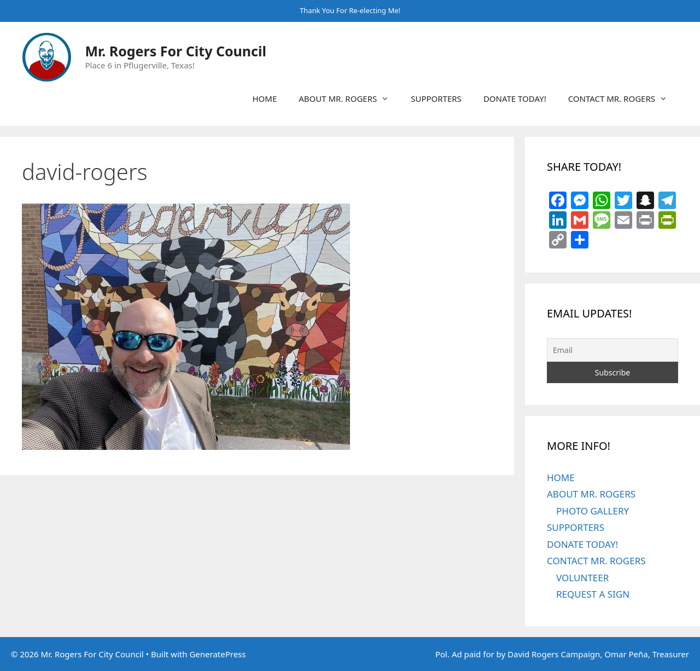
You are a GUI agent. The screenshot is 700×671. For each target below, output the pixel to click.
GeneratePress (217, 654)
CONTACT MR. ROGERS (623, 98)
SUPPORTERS (436, 98)
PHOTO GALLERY (592, 511)
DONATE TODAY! (514, 98)
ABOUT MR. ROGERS (349, 98)
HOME (264, 98)
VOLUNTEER (582, 577)
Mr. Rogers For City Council (175, 51)
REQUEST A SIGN (592, 594)
